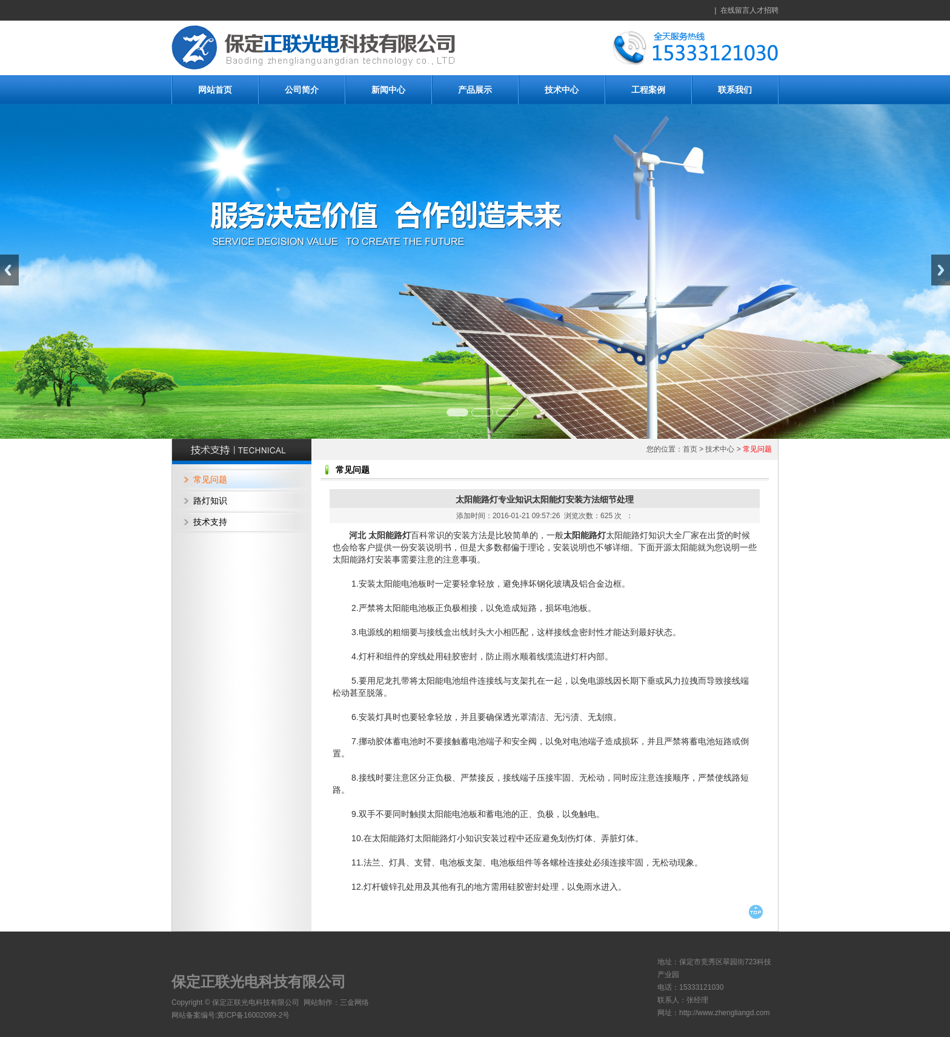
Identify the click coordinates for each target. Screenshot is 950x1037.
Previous (9, 270)
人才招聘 (764, 10)
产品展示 (475, 90)
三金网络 (354, 1002)
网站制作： (322, 1002)
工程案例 (648, 90)
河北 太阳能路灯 (380, 535)
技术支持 (210, 522)
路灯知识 (210, 500)
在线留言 (734, 10)
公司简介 (302, 90)
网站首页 (215, 90)
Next (940, 270)
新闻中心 (388, 90)
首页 (690, 449)
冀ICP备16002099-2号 (253, 1015)
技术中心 (562, 90)
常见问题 (210, 479)
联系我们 (735, 90)
